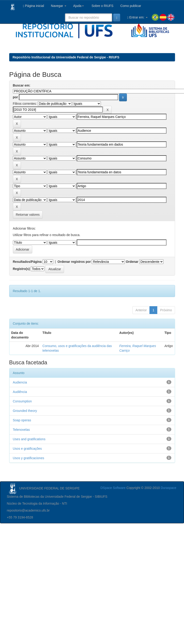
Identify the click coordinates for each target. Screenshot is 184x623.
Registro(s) (21, 269)
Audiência (20, 392)
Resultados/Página (27, 262)
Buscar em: (21, 85)
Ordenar (132, 262)
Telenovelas (21, 429)
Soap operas (22, 420)
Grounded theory (25, 411)
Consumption (22, 401)
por (15, 97)
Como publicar (130, 6)
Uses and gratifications (29, 439)
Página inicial (33, 6)
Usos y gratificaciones (28, 458)
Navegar (58, 6)
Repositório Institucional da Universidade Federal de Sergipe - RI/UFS (66, 57)
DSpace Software (113, 488)
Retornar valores (28, 214)
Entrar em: (137, 17)
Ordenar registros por (74, 262)
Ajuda (78, 6)
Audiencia (20, 382)
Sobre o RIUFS (102, 6)
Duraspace (168, 488)
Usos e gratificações (27, 448)
